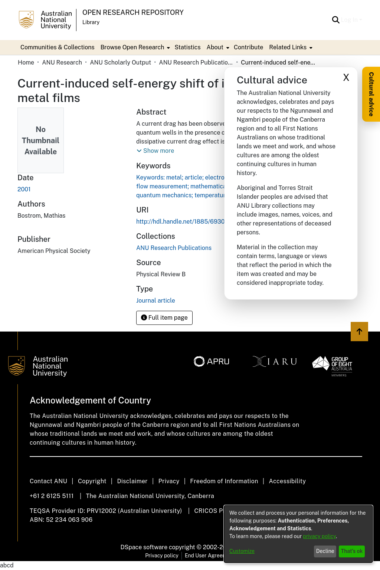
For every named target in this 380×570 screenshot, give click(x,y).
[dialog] (298, 534)
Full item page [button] (164, 317)
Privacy (169, 481)
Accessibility (287, 481)
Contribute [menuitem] (248, 47)
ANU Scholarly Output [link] (120, 62)
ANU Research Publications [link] (196, 62)
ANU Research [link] (62, 62)
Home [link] (26, 62)
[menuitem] (135, 47)
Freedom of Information (224, 481)
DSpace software (144, 547)
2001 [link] (24, 189)
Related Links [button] (288, 47)
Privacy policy (161, 556)
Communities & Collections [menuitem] (57, 47)
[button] (336, 20)
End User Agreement (210, 556)
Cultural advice (371, 94)
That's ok (352, 551)
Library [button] (90, 22)
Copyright (92, 481)
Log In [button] (350, 19)
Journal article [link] (155, 300)
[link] (174, 247)
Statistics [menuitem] (187, 47)
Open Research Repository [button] (133, 12)
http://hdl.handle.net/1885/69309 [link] (182, 221)
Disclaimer (132, 481)
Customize (242, 551)
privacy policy (319, 536)
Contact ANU (48, 481)
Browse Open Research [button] (132, 47)
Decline (325, 551)
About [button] (215, 47)
